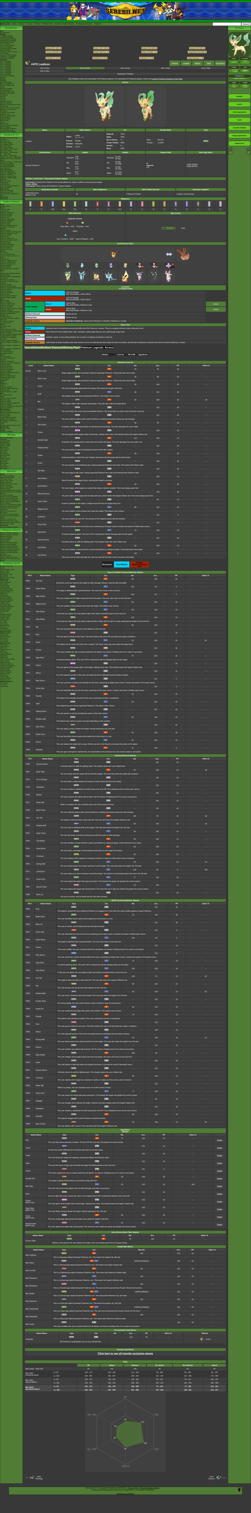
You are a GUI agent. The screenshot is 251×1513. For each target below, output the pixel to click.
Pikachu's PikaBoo (6, 538)
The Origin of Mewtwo (7, 476)
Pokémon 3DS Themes (7, 419)
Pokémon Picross (5, 289)
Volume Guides (5, 446)
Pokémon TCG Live (6, 249)
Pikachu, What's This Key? (8, 557)
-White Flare (4, 595)
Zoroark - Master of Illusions (9, 500)
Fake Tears (40, 727)
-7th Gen (3, 100)
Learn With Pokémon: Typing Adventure (9, 319)
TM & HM (131, 354)
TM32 (27, 1001)
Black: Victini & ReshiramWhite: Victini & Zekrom (10, 502)
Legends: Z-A (4, 211)
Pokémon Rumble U (6, 307)
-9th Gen (3, 96)
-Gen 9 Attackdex (5, 74)
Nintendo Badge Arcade (7, 297)
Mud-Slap (29, 1186)
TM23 (27, 978)
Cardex (2, 87)
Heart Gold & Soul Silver (8, 329)
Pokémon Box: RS (6, 368)
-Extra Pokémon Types (7, 569)
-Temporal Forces (5, 608)
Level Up (120, 354)
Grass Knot (40, 879)
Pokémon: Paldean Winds (8, 178)
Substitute (40, 787)
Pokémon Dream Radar (7, 304)
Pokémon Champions (7, 212)
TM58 (27, 1047)
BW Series (3, 462)
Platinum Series (5, 458)
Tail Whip (41, 471)
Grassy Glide (30, 1241)
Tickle (27, 1155)
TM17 (27, 947)
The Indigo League (6, 142)
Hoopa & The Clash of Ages (9, 514)
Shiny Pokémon (5, 168)
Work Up (39, 894)
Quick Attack (42, 486)
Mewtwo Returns (5, 482)
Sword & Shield (5, 230)
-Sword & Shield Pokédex (8, 48)
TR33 (27, 825)
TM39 (27, 696)
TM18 (27, 955)
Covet (39, 386)
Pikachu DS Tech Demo (7, 376)
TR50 (27, 841)
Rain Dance (40, 681)
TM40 (27, 704)
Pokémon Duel (5, 294)
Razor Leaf (41, 371)
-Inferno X (3, 651)
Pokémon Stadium (6, 404)
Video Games (11, 201)
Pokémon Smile (5, 243)
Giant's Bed (70, 303)
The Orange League (6, 144)
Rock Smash (40, 1124)
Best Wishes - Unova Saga (8, 152)
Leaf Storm (40, 871)
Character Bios (5, 141)
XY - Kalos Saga (5, 154)
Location (186, 63)
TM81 (27, 1078)
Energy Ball (40, 864)
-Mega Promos (5, 633)
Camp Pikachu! (5, 539)
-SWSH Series (4, 619)
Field (183, 228)
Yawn (27, 1163)
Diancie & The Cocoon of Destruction (8, 511)
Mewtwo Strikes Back (7, 477)
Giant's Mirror (85, 294)
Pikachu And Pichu (6, 536)
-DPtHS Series (5, 625)
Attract (38, 673)
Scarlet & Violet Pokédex (64, 24)
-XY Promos (4, 640)
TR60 (27, 856)
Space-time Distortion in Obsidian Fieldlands (101, 321)
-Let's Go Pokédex (6, 47)
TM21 (27, 634)
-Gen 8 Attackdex (5, 72)
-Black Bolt (3, 593)
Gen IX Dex (44, 68)
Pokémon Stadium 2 (6, 387)
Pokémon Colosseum (7, 361)
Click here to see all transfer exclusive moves (125, 1353)
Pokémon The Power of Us (8, 520)
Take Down (41, 425)
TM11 (27, 611)
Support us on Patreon (125, 1494)
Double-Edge (42, 440)
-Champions (4, 95)
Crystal (2, 385)
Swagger (39, 1101)
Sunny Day (41, 524)
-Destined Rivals (5, 597)
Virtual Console (5, 416)
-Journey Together (6, 598)
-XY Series (3, 622)
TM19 (27, 963)
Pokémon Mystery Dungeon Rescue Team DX (9, 240)
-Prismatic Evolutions (7, 600)
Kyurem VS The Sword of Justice (10, 504)
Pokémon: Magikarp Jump (8, 260)
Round (38, 742)
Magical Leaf (42, 509)
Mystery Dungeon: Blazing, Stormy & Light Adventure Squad (11, 335)
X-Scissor (40, 856)
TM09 (27, 596)
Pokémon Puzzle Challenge (9, 388)
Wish (27, 1194)
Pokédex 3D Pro (5, 316)
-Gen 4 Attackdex (5, 66)
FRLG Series (4, 454)
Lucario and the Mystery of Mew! (10, 490)
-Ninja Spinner (4, 646)
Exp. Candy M (62, 238)
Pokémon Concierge (6, 190)
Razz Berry (65, 225)
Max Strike (29, 1263)
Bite (38, 401)
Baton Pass (41, 417)
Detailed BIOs (4, 442)
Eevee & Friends (5, 555)
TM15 (27, 627)
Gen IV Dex (44, 71)
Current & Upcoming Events (9, 125)
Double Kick (30, 1178)
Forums (21, 24)
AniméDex (3, 139)
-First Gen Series (5, 630)
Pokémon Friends (6, 216)
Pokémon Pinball (5, 401)
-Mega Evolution (5, 592)
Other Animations (5, 187)
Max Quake (29, 1293)
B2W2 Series (4, 463)
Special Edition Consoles (8, 417)
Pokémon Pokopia (6, 214)
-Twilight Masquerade (7, 606)
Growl (39, 463)
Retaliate (39, 750)
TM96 (27, 1116)
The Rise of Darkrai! (6, 495)
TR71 (27, 871)
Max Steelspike (31, 1316)
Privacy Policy (133, 1488)
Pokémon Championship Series (10, 104)
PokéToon (3, 179)
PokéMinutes (4, 182)
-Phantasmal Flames (6, 590)
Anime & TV (11, 134)
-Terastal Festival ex (6, 664)
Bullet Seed (40, 734)
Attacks (197, 63)
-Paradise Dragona (6, 667)
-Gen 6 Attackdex (5, 69)
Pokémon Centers (6, 103)
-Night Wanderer (5, 670)
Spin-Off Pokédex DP (7, 84)
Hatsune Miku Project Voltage (9, 108)
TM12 (27, 619)
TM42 (27, 1016)
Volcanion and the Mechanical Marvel (9, 516)
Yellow (2, 396)
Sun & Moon (4, 252)
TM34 (27, 688)
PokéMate (3, 380)
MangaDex (3, 439)
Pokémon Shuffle (5, 284)
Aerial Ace (40, 1009)
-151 (1, 613)
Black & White (4, 300)
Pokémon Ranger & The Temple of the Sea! (11, 492)
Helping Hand (42, 448)
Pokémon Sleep (5, 224)
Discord (37, 24)
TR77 (27, 879)
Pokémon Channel (6, 366)
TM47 (27, 727)
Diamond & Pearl (5, 326)
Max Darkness (31, 1301)
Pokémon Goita (5, 428)
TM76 (27, 742)
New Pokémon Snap (6, 246)
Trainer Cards (4, 571)
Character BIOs (5, 441)
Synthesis (41, 517)
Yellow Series (4, 449)
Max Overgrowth (31, 1309)
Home (14, 24)
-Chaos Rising (4, 585)
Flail (27, 1140)
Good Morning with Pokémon (9, 186)
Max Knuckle (30, 1270)
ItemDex (3, 77)
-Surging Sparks (5, 601)
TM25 (27, 650)
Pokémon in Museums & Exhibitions (8, 110)
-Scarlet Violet (4, 617)
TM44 (27, 1024)
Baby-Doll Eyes (43, 494)
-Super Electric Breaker (7, 665)
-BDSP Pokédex (5, 50)
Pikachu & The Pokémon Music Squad (10, 559)
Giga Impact (40, 596)
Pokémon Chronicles (6, 163)
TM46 (27, 719)
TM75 (27, 1070)
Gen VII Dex (125, 68)
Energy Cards (4, 573)
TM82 (27, 1085)
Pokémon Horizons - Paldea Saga (11, 162)
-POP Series (4, 641)
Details (216, 304)
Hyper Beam (40, 588)
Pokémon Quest (5, 267)
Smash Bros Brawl (6, 353)
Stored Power (41, 887)
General (175, 63)
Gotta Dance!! (4, 541)
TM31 (27, 673)
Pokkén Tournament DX (7, 264)
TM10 (27, 604)
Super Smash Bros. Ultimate (9, 268)
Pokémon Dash (5, 364)
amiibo (2, 424)
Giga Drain (41, 532)
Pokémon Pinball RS (6, 369)
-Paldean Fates (5, 609)
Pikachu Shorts (11, 530)
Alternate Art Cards (6, 574)
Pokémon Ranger (5, 371)
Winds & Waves (5, 206)
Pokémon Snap (5, 400)
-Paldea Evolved (5, 616)
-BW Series (4, 624)
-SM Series (3, 621)
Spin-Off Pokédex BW (7, 85)
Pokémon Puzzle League (8, 398)
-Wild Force (4, 675)
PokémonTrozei (5, 374)
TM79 (27, 750)
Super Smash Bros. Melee (8, 392)
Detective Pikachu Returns (8, 225)
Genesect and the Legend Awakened (8, 508)
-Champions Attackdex (7, 76)
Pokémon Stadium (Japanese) (10, 403)
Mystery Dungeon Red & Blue (9, 372)
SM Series (3, 468)
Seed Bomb (40, 848)
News (2, 31)
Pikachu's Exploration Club (8, 547)
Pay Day (39, 581)
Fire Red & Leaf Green (7, 358)
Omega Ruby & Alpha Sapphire (10, 273)
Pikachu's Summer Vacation (9, 533)
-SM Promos (4, 638)
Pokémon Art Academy (7, 280)
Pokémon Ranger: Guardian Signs (11, 331)
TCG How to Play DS (7, 321)
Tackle (39, 455)
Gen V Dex (206, 68)
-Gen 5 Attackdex (5, 68)
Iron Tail (39, 818)
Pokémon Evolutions (6, 174)
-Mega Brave (4, 653)
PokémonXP (4, 106)
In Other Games (5, 414)
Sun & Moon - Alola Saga (8, 155)
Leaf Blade (41, 547)
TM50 (27, 734)
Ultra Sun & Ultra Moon (7, 254)
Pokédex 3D (4, 315)
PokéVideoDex (5, 184)
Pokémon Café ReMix (7, 219)
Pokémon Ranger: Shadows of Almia (10, 346)
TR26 (27, 795)
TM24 (27, 642)
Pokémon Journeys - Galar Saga (10, 157)
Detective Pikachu (6, 265)
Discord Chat (4, 124)
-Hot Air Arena (4, 661)
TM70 (27, 1062)
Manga (11, 434)
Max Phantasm (31, 1278)
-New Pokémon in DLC (7, 130)
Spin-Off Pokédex (5, 82)
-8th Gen (3, 98)
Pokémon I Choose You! (8, 519)
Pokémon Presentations (8, 116)
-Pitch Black (4, 584)
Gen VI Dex (165, 68)
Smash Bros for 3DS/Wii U (8, 296)
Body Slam (40, 772)
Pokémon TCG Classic (7, 577)
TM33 (27, 681)
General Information (6, 438)
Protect (38, 650)
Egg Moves (220, 63)
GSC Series (4, 450)
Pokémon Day (4, 114)
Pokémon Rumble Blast (7, 313)
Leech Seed (42, 501)
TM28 (27, 657)
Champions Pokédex (84, 24)
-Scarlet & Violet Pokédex (8, 55)
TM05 (27, 909)
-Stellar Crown (4, 603)
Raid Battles (4, 576)
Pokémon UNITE (5, 222)
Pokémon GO (4, 217)
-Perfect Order (4, 587)
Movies (11, 471)
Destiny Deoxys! (5, 488)
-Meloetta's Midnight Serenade (10, 506)
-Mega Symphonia (6, 654)
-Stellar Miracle (5, 669)
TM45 (27, 1032)
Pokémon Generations (7, 171)
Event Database (5, 127)
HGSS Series (4, 460)
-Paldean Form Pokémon (8, 132)
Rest (37, 634)
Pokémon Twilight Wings (8, 173)
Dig (37, 627)
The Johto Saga (5, 146)
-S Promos (3, 685)
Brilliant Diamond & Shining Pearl (10, 232)
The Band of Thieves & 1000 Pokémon (9, 282)
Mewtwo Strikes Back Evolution (10, 522)
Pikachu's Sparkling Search (9, 551)
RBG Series (4, 447)
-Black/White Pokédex (7, 42)
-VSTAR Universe (5, 678)
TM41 (27, 711)
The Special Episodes (7, 165)
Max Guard (29, 1324)
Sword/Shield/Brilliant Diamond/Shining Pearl (52, 347)
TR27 (27, 802)
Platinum (3, 328)
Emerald (3, 360)
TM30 (27, 993)
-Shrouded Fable (5, 605)
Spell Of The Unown (6, 480)
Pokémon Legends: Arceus (8, 233)
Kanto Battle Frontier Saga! (9, 149)
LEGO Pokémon (5, 117)
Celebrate (29, 1339)
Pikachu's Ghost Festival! (8, 544)
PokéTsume (4, 198)
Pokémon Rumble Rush (7, 262)
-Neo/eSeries (4, 629)
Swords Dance (43, 540)
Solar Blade (40, 619)
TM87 (27, 1101)
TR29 (27, 810)
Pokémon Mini (4, 390)
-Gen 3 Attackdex (5, 64)
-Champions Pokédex (7, 58)
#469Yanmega (38, 1478)
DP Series (3, 457)
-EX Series (3, 627)
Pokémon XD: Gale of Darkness (10, 363)
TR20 (27, 787)
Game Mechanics (5, 90)
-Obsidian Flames (6, 614)
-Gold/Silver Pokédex (7, 37)
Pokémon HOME (5, 235)
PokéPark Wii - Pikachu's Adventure (8, 338)
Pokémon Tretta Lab (6, 305)
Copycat (40, 409)
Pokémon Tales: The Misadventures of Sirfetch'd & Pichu (9, 193)
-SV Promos (4, 635)
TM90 (27, 1108)
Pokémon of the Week (7, 93)
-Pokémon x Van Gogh (7, 112)
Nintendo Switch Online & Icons (10, 425)
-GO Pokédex (4, 53)
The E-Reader (4, 379)
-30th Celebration (5, 582)
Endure (39, 795)
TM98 (27, 1124)
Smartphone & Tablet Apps (8, 420)
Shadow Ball (41, 825)
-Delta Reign (4, 581)
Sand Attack (42, 478)
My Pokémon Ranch (6, 352)
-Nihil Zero (3, 648)
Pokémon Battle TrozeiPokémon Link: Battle (10, 277)
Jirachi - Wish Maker (6, 487)
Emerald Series (5, 455)
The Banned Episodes (7, 166)
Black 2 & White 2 (6, 302)
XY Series (3, 465)
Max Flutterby (30, 1255)
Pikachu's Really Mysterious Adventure (9, 553)
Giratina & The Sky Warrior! (9, 496)
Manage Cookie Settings (149, 1488)
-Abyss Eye (4, 645)
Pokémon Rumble (6, 332)
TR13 (27, 779)
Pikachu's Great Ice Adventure (10, 549)
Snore (38, 642)
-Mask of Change (5, 672)
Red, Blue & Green (6, 395)
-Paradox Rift (4, 611)
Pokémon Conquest (6, 310)
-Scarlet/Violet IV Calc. (7, 92)
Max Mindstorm (31, 1286)
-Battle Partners (5, 662)
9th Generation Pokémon (8, 128)
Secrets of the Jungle (7, 524)
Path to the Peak (5, 181)
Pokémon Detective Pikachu (9, 527)
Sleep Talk (40, 802)
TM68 (27, 1055)
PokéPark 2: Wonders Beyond (9, 312)
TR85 (27, 894)
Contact (29, 24)
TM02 (27, 581)
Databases (11, 28)
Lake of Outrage (72, 292)
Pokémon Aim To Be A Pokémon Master (10, 159)
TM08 (27, 588)
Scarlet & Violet (5, 209)
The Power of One (6, 479)
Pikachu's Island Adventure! (9, 546)
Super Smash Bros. (6, 408)
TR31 (27, 818)
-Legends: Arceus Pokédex (8, 52)
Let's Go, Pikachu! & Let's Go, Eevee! (9, 256)
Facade (39, 696)
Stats (209, 63)
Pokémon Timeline (6, 101)
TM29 (27, 665)
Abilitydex (3, 80)
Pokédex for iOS (5, 323)
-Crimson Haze (5, 673)
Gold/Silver (3, 384)
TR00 (27, 764)
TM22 (27, 970)
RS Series (3, 452)
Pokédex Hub (47, 24)
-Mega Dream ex (5, 649)
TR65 (27, 864)
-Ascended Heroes (6, 589)
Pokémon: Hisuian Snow (8, 176)
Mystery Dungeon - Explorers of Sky (10, 343)
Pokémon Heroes (5, 485)
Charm (40, 432)
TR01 (27, 772)
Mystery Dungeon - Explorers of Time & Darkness (10, 349)
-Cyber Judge (4, 677)
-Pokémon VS (4, 680)
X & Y (2, 272)
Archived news (5, 32)
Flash (38, 1062)
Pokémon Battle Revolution (9, 340)
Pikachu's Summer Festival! (9, 543)
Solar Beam (40, 611)
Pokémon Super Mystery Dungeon (11, 288)
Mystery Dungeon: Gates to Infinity (11, 308)
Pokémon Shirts (5, 119)
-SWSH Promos (5, 637)
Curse (27, 1148)
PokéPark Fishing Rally (7, 377)
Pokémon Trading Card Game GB (11, 406)
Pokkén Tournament (6, 292)
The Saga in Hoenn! (6, 147)
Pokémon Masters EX (7, 220)
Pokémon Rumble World (8, 286)
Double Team (41, 1001)
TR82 (27, 887)
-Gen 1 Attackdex (5, 61)
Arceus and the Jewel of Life (9, 498)
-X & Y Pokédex (5, 44)
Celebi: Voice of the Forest (8, 484)
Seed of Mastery (82, 238)
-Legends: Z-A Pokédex (7, 56)
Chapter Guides (5, 444)
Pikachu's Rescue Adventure (9, 535)
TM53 (27, 1039)
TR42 (27, 833)
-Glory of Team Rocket (7, 659)
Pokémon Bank (5, 275)
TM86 (27, 1093)
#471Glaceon (211, 1478)
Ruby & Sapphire (5, 356)
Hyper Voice (41, 833)
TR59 (27, 848)
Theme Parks (4, 120)
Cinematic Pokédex (6, 88)
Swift (39, 394)
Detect (28, 1171)
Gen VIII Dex (85, 68)
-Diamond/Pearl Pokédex (8, 40)
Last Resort (41, 555)
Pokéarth (97, 24)
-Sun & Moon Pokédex (7, 45)
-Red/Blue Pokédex (6, 36)
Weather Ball (41, 719)
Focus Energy (41, 779)
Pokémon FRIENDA (6, 432)
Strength (39, 1116)
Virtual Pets (4, 422)
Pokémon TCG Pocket (7, 227)
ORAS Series (4, 466)
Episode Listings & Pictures (9, 138)
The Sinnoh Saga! (6, 150)
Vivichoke (80, 225)
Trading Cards (11, 563)
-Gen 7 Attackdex (5, 71)
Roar (37, 909)
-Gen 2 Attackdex (5, 63)
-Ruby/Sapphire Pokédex (8, 39)
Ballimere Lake (86, 305)
